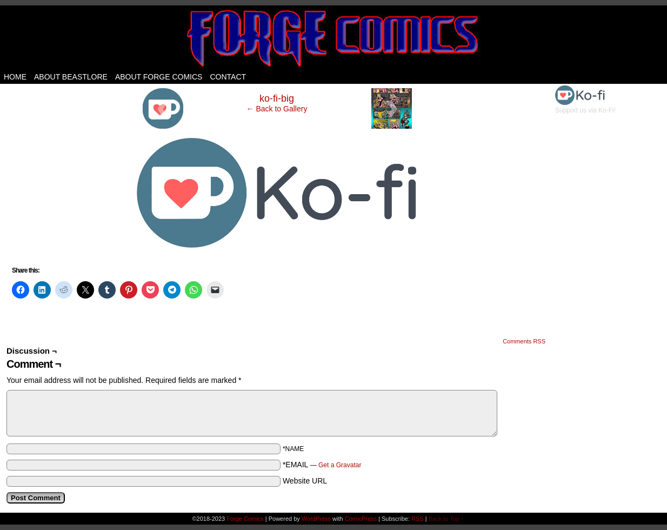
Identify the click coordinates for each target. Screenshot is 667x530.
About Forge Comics (159, 76)
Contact (228, 76)
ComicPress (361, 518)
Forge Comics (334, 37)
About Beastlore (71, 76)
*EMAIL (322, 464)
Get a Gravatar (339, 465)
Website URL (305, 480)
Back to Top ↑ (446, 518)
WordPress (316, 518)
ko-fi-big (276, 98)
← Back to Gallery (277, 108)
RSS (417, 518)
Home (15, 76)
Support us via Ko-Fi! (585, 106)
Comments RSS (524, 341)
